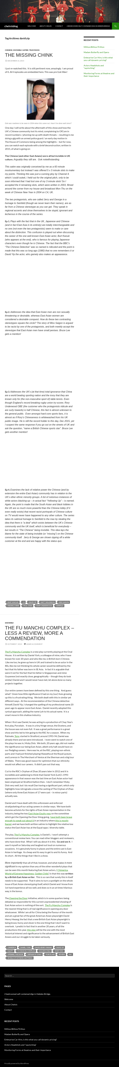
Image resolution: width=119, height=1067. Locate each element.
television (34, 50)
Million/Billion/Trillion (94, 47)
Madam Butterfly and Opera (96, 52)
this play (31, 929)
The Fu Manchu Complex (17, 651)
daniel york (25, 947)
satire (25, 50)
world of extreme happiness (20, 958)
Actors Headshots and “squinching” (94, 66)
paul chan (27, 606)
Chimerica (62, 870)
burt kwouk (13, 602)
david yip (32, 602)
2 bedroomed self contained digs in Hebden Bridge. (88, 26)
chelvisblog (11, 26)
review (62, 954)
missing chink (13, 606)
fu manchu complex (26, 951)
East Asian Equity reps (39, 813)
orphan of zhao (34, 954)
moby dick (59, 951)
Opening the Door (18, 898)
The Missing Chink (29, 55)
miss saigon (64, 602)
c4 (24, 602)
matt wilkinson (48, 602)
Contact (59, 26)
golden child (45, 951)
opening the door (15, 954)
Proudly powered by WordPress (16, 1063)
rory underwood (44, 606)
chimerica (11, 947)
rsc (70, 954)
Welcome (32, 26)
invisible (17, 50)
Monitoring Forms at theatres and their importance (99, 74)
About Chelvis (46, 26)
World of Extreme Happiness (19, 873)
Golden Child (42, 873)
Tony (17, 736)
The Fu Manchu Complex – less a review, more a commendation (39, 633)
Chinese (8, 50)
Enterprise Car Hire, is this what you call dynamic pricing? (98, 58)
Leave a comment (34, 644)
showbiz (9, 623)
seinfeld (59, 606)
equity (10, 951)
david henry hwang (43, 947)
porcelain (50, 954)
